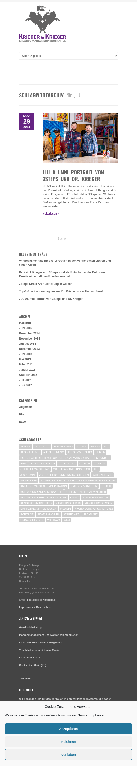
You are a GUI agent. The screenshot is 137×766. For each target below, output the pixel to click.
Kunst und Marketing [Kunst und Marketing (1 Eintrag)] (36, 503)
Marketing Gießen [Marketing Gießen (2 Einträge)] (98, 503)
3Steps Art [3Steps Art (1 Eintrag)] (42, 446)
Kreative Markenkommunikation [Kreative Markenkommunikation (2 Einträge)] (43, 486)
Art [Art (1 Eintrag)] (106, 446)
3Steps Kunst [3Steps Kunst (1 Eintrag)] (63, 446)
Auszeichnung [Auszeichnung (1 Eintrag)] (53, 452)
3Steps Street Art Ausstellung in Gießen (46, 284)
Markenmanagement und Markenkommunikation (48, 635)
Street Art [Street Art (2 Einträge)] (71, 514)
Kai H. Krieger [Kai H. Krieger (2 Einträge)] (102, 474)
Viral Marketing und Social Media (39, 650)
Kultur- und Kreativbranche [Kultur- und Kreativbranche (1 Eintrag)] (41, 491)
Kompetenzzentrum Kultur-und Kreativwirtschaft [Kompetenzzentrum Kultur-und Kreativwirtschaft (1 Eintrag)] (78, 480)
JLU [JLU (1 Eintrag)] (96, 469)
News (22, 422)
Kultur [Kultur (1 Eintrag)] (106, 486)
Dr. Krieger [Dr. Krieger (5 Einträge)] (67, 463)
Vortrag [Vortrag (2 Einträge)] (53, 520)
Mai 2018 (25, 323)
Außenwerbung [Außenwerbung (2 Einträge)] (80, 452)
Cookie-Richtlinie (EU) (32, 665)
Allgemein (25, 407)
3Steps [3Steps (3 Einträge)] (25, 446)
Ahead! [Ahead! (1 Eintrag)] (81, 446)
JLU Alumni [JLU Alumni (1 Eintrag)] (28, 474)
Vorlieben (68, 755)
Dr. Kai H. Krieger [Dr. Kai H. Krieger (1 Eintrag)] (42, 463)
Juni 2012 (25, 385)
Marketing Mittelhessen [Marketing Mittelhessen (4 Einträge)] (38, 508)
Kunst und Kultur (29, 657)
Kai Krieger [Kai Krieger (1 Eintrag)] (28, 480)
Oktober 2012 (28, 375)
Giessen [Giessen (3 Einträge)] (99, 463)
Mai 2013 (25, 359)
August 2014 (27, 343)
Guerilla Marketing (30, 627)
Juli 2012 (25, 380)
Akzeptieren (68, 729)
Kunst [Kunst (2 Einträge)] (74, 497)
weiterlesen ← (51, 213)
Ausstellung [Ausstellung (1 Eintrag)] (30, 452)
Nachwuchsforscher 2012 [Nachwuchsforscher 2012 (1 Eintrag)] (94, 508)
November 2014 (29, 338)
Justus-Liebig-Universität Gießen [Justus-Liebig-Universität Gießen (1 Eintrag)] (64, 474)
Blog (22, 414)
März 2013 (25, 364)
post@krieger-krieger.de (42, 599)
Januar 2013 (27, 369)
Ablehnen (68, 742)
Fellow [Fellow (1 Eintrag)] (84, 463)
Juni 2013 (25, 354)
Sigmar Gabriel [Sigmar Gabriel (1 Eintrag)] (48, 514)
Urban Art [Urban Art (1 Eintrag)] (90, 514)
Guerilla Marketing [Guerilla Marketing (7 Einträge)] (34, 469)
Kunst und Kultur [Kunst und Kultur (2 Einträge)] (96, 497)
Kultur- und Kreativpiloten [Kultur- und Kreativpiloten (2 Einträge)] (86, 491)
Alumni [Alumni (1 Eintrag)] (95, 446)
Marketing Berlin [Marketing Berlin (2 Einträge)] (68, 503)
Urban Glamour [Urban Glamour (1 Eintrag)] (31, 520)
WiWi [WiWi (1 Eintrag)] (67, 520)
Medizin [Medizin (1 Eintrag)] (65, 508)
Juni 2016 (25, 328)
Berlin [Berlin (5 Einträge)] (100, 452)
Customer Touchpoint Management (40, 642)
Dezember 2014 (29, 333)
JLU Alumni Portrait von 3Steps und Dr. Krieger (73, 175)
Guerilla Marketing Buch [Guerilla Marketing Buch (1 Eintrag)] (71, 469)
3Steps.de (25, 678)
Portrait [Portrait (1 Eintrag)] (26, 514)
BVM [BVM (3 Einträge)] (23, 463)
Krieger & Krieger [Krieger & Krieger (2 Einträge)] (84, 486)
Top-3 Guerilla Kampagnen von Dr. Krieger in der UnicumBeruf (61, 291)
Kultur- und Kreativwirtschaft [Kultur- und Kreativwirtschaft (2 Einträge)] (43, 497)
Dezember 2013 (29, 349)
